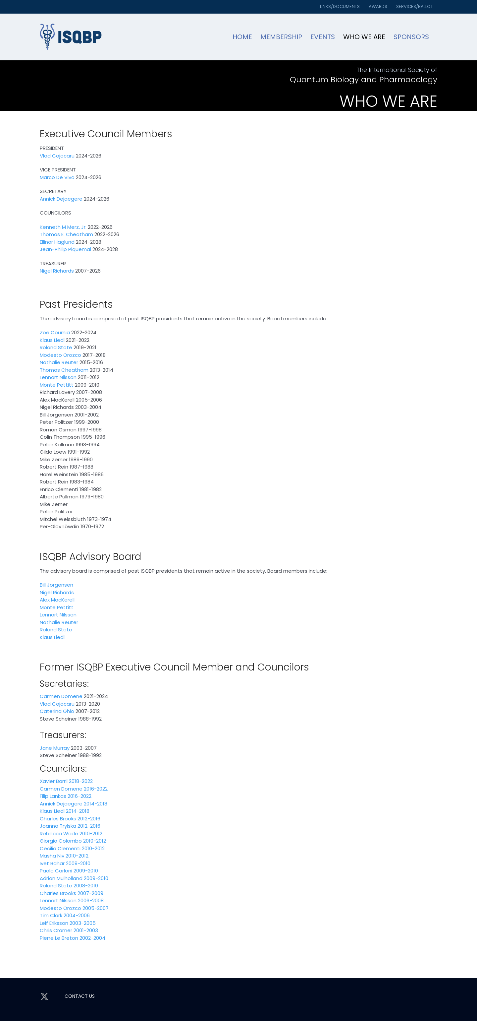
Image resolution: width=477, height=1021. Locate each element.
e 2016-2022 (93, 788)
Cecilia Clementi (60, 848)
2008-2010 (85, 885)
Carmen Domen (59, 788)
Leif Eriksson (54, 923)
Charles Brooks (58, 818)
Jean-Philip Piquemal (65, 249)
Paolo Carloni (56, 870)
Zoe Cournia (55, 332)
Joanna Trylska (58, 825)
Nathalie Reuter (59, 362)
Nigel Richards (57, 270)
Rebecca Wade (59, 833)
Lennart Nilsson (59, 377)
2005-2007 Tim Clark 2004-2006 (74, 912)
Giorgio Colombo (61, 840)
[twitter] (44, 996)
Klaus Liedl (52, 340)
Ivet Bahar (52, 863)
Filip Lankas (53, 796)
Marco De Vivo (57, 177)
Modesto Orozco (60, 354)
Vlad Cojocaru (57, 155)
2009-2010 (77, 863)
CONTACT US (80, 996)
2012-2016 (88, 818)
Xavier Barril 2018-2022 (66, 781)
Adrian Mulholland (61, 878)
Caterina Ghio (57, 711)
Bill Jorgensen (56, 584)
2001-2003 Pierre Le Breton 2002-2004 (72, 934)
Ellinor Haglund (57, 241)
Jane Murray (55, 747)
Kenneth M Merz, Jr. (63, 226)
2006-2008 (90, 900)
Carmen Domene (61, 696)
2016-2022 (78, 796)
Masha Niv (52, 855)
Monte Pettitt (57, 384)
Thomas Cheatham (64, 369)
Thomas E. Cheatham (66, 234)
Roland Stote (56, 347)
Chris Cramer (56, 930)
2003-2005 (82, 923)
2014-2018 (94, 803)
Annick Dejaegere (61, 198)
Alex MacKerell (57, 599)
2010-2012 (90, 833)
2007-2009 (89, 893)
